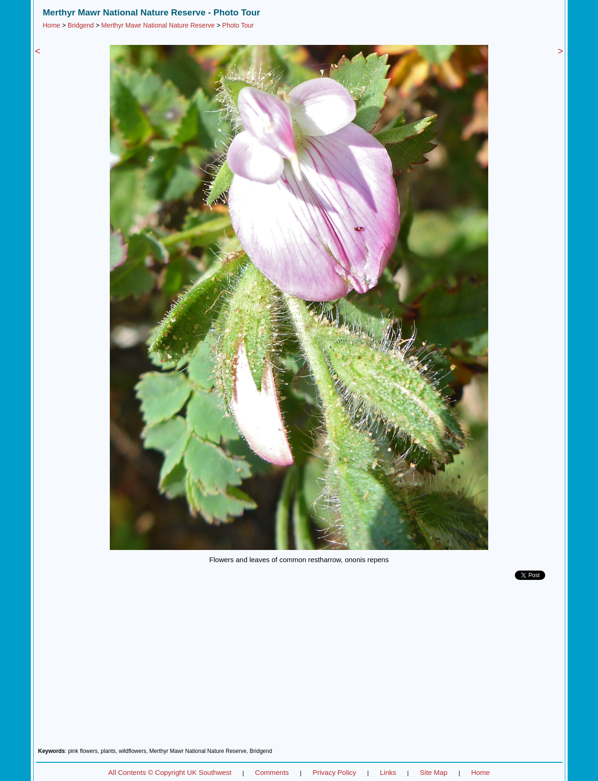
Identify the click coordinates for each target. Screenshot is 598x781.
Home (51, 25)
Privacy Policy (334, 772)
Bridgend (81, 25)
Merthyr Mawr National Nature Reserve (158, 25)
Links (388, 772)
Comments (272, 772)
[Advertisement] (299, 667)
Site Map (434, 772)
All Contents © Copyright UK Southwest (170, 772)
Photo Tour (238, 25)
